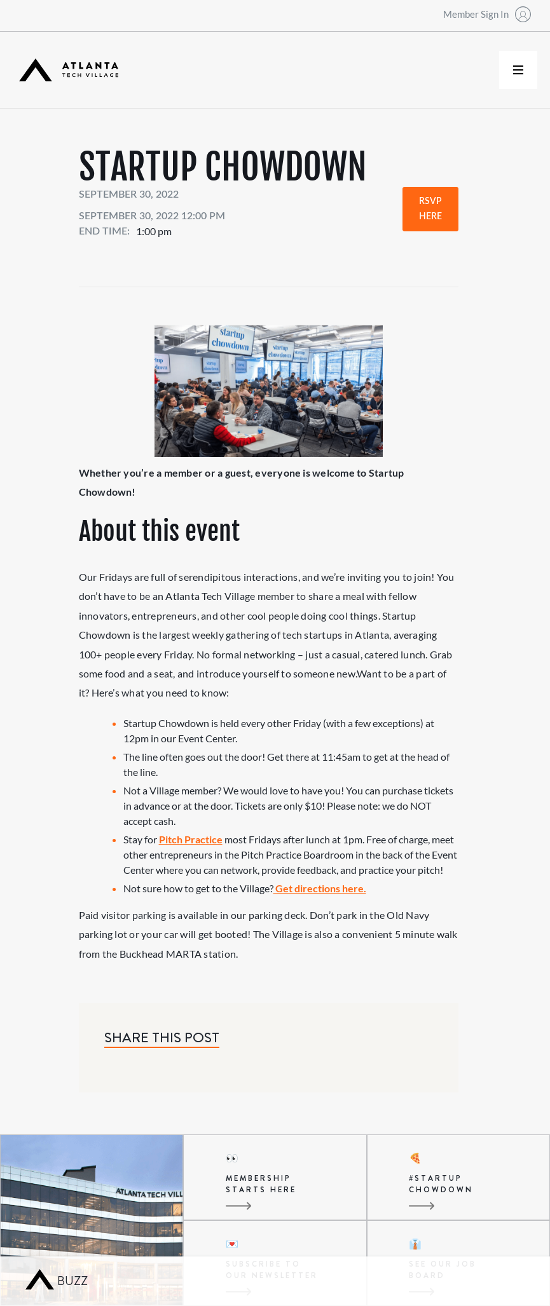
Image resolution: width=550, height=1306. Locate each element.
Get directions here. (319, 888)
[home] (68, 70)
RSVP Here (430, 209)
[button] (518, 70)
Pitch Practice (191, 839)
